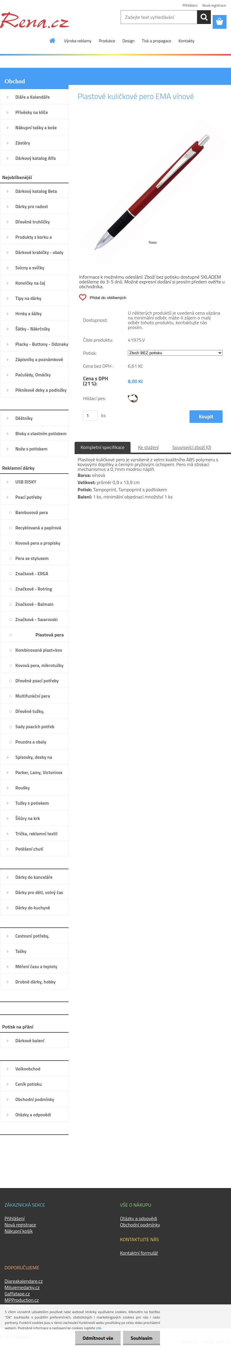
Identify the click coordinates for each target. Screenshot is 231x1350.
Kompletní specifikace (103, 447)
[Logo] (34, 19)
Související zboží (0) (191, 447)
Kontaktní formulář (139, 1252)
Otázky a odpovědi (138, 1218)
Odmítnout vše (98, 1338)
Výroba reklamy (77, 40)
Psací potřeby (102, 82)
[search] (204, 17)
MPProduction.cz (22, 1300)
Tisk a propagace (156, 40)
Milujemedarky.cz (22, 1287)
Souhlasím (141, 1338)
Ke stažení (148, 447)
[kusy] (90, 415)
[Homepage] (53, 40)
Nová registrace (214, 5)
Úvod (83, 82)
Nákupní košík (19, 1231)
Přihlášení (190, 5)
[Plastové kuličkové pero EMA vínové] (152, 120)
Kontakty (186, 40)
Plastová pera (128, 82)
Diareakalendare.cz (24, 1281)
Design (128, 40)
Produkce (107, 40)
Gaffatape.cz (17, 1293)
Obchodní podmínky (140, 1224)
